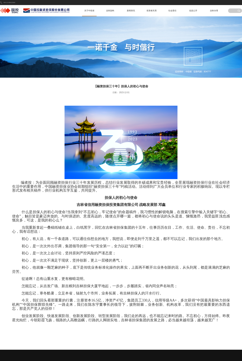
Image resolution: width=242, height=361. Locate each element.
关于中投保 (89, 10)
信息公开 (193, 10)
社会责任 (172, 10)
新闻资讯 (131, 10)
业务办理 (214, 10)
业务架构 (110, 10)
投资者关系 (152, 10)
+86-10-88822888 (9, 2)
